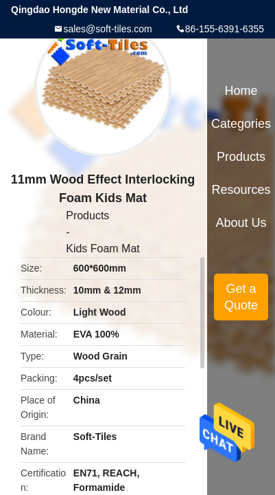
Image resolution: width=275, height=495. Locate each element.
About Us (241, 223)
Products (87, 215)
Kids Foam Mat (103, 248)
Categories (241, 124)
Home (241, 91)
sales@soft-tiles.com (107, 28)
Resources (241, 190)
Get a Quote (241, 297)
